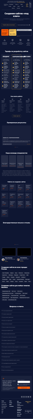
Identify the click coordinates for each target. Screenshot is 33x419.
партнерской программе (21, 2)
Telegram (6, 261)
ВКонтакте (21, 261)
